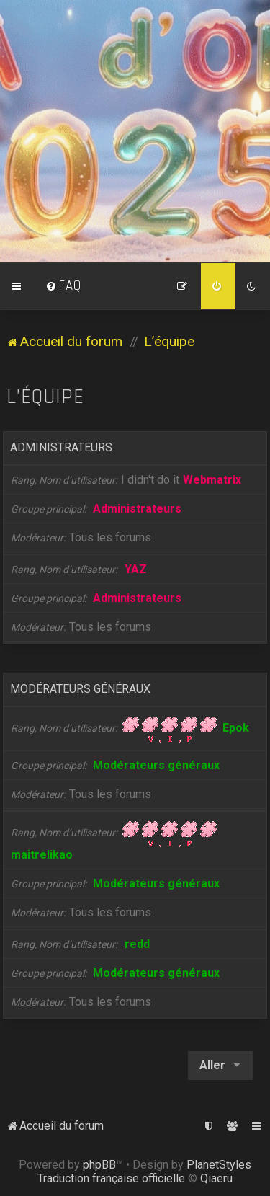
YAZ (136, 569)
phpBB (99, 1164)
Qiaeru (216, 1178)
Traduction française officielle (111, 1178)
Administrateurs (61, 447)
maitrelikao (42, 854)
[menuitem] (63, 286)
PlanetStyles (218, 1164)
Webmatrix (212, 480)
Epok (235, 728)
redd (137, 944)
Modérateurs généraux (80, 689)
